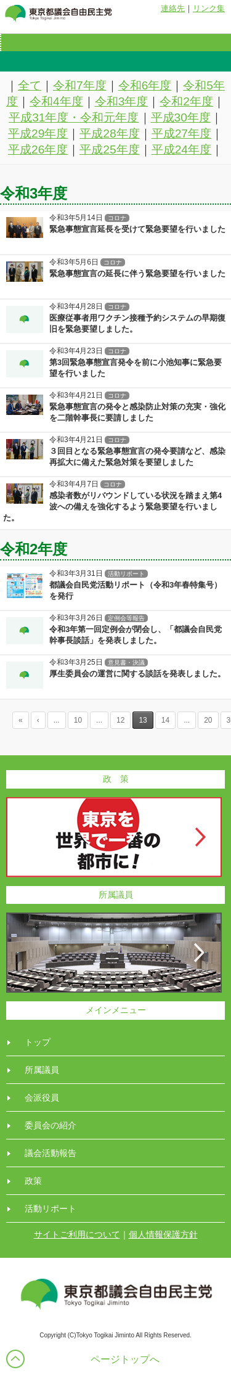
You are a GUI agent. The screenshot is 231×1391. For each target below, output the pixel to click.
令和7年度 (80, 85)
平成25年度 (109, 149)
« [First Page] (20, 720)
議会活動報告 (50, 1153)
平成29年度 (38, 133)
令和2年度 (186, 101)
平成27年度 (181, 133)
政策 (33, 1181)
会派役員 (42, 1097)
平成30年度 (181, 117)
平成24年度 (181, 149)
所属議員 (42, 1070)
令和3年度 (121, 101)
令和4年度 (56, 101)
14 (165, 720)
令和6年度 (145, 85)
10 (78, 720)
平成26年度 (38, 149)
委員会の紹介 (50, 1125)
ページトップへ (125, 1359)
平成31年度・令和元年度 (74, 117)
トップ (38, 1042)
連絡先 (173, 8)
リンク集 (209, 8)
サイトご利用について (77, 1234)
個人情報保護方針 (163, 1234)
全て (29, 85)
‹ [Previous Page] (38, 720)
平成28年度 (109, 133)
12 (120, 720)
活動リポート (50, 1208)
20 (208, 720)
